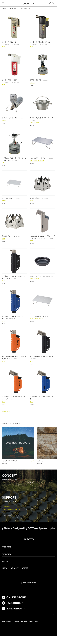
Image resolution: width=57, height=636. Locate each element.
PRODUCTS (13, 8)
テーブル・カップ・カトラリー (37, 161)
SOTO (28, 3)
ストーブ (4, 163)
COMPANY (16, 621)
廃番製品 (4, 201)
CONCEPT (10, 485)
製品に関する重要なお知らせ (14, 510)
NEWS (4, 568)
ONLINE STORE (49, 3)
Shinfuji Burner (6, 621)
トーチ (3, 47)
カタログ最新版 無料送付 (28, 583)
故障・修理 (8, 506)
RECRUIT (24, 621)
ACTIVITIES (6, 554)
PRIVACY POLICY (34, 621)
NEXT (53, 412)
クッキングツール (34, 123)
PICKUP (5, 561)
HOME (4, 8)
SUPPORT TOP (10, 516)
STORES (25, 568)
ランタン (32, 82)
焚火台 (31, 201)
